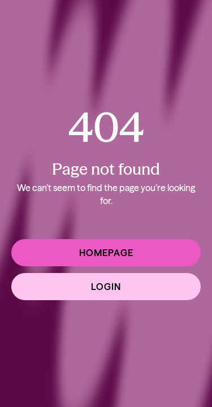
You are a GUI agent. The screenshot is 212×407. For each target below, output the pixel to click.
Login (106, 286)
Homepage (106, 252)
